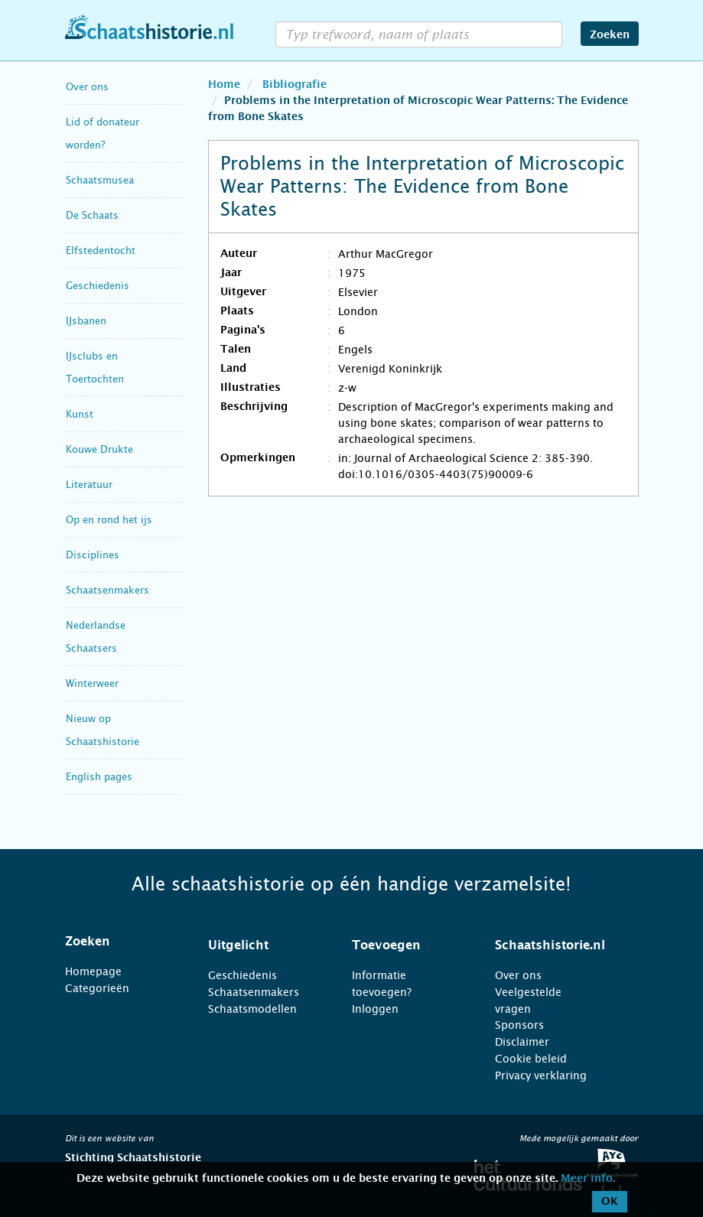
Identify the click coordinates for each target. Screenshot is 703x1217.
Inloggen (375, 1009)
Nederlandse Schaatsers (95, 637)
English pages (99, 777)
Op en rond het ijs (109, 520)
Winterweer (92, 683)
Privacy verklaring (541, 1075)
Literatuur (89, 484)
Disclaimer (522, 1042)
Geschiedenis (97, 285)
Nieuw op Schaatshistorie (102, 730)
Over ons (87, 87)
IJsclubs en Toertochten (95, 367)
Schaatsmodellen (252, 1009)
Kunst (79, 414)
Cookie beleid (531, 1059)
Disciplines (92, 555)
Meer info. (588, 1178)
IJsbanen (86, 321)
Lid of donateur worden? (102, 133)
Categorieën (97, 988)
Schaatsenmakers (107, 590)
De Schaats (92, 215)
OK (609, 1201)
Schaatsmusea (100, 180)
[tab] (118, 942)
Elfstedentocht (100, 250)
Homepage (93, 971)
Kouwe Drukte (99, 449)
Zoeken (610, 35)
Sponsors (519, 1025)
